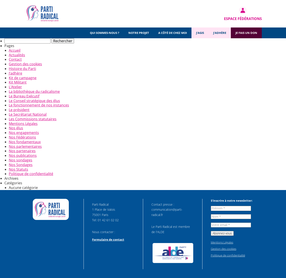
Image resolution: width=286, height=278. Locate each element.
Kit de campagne (22, 77)
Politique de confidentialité (31, 173)
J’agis (200, 33)
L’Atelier (15, 86)
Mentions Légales (23, 123)
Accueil (14, 50)
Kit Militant (18, 82)
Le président (19, 109)
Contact (15, 59)
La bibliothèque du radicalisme (34, 91)
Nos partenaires (22, 150)
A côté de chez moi (172, 33)
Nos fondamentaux (25, 141)
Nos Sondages (21, 164)
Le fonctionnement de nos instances (39, 105)
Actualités (17, 55)
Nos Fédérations (22, 137)
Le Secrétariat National (28, 114)
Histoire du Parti (22, 68)
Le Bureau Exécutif (24, 96)
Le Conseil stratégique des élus (34, 100)
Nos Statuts (18, 169)
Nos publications (23, 155)
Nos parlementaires (25, 146)
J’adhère (219, 33)
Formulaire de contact (108, 239)
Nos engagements (24, 132)
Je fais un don (246, 33)
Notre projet (138, 33)
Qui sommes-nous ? (104, 33)
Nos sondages (20, 160)
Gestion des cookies (25, 64)
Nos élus (16, 128)
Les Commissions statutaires (32, 119)
